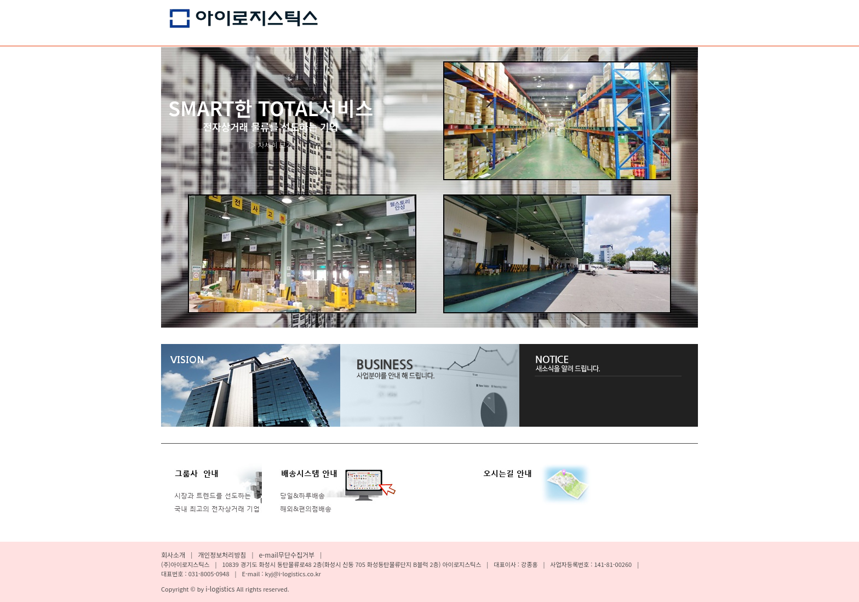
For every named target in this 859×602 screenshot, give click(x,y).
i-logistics (220, 588)
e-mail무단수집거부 (286, 554)
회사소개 (173, 554)
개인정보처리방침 (222, 554)
